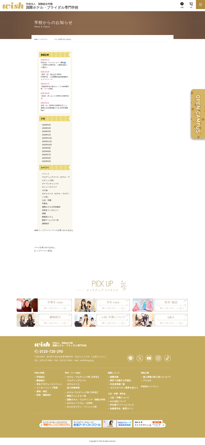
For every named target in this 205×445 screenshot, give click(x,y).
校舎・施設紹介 (43, 395)
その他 (45, 190)
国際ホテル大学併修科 (51, 207)
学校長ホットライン (150, 386)
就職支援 (114, 377)
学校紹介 (40, 377)
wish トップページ (40, 39)
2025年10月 (47, 145)
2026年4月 (46, 128)
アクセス (147, 380)
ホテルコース (73, 384)
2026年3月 (46, 131)
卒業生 (45, 203)
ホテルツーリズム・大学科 (79, 403)
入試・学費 (46, 200)
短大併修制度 (73, 387)
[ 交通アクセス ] (99, 357)
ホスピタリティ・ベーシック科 (82, 407)
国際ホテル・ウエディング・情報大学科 (86, 399)
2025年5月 (46, 161)
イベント (45, 174)
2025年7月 (46, 155)
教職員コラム (47, 217)
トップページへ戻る (43, 251)
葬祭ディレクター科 (50, 220)
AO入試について (118, 401)
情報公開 (145, 373)
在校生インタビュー (50, 210)
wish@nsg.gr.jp (87, 360)
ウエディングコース (76, 380)
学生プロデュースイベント (49, 384)
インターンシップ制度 (47, 387)
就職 (44, 213)
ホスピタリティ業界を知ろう (124, 387)
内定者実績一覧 (117, 384)
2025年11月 (47, 141)
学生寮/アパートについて (122, 405)
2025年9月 (46, 148)
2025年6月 (46, 158)
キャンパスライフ (49, 187)
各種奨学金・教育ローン (121, 408)
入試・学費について (119, 397)
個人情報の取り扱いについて (157, 377)
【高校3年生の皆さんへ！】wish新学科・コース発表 (55, 86)
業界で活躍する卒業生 (120, 380)
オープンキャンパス (50, 184)
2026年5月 (46, 125)
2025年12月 (47, 138)
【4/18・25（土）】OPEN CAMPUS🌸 (55, 95)
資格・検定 (41, 391)
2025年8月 (46, 151)
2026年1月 (46, 135)
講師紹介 (45, 223)
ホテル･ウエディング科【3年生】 (83, 392)
